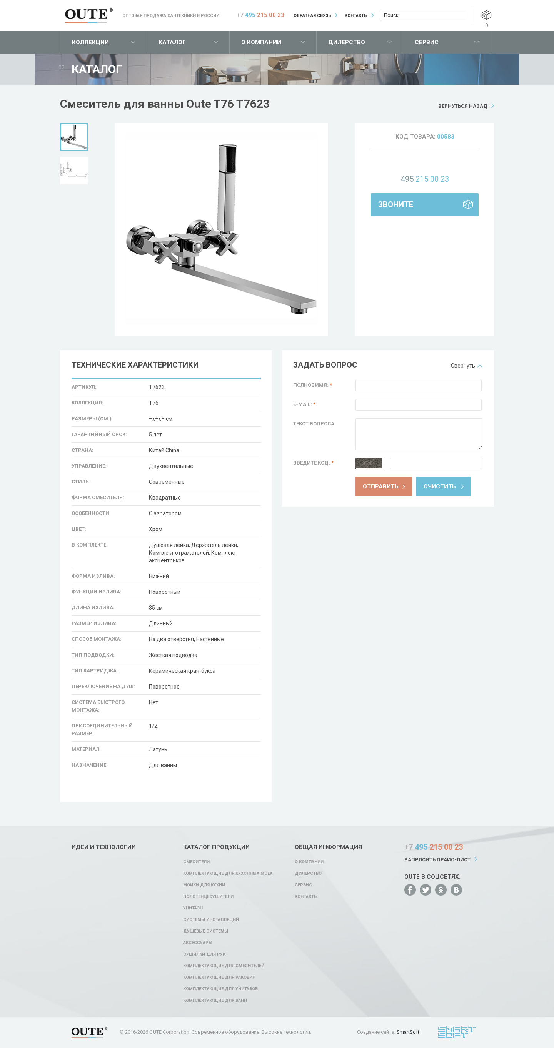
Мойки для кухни (204, 885)
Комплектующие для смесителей (223, 965)
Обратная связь (312, 15)
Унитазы (193, 908)
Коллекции (90, 42)
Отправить (381, 486)
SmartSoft (408, 1032)
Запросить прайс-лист (437, 859)
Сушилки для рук (204, 954)
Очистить (440, 486)
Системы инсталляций (211, 919)
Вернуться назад (462, 106)
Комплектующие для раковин (219, 977)
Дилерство (346, 42)
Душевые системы (205, 931)
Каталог (172, 42)
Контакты (356, 15)
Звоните (395, 204)
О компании (261, 42)
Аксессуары (197, 942)
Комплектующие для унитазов (220, 988)
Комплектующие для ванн (215, 1000)
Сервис (427, 42)
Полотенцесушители (208, 896)
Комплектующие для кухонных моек (227, 873)
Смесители (196, 861)
